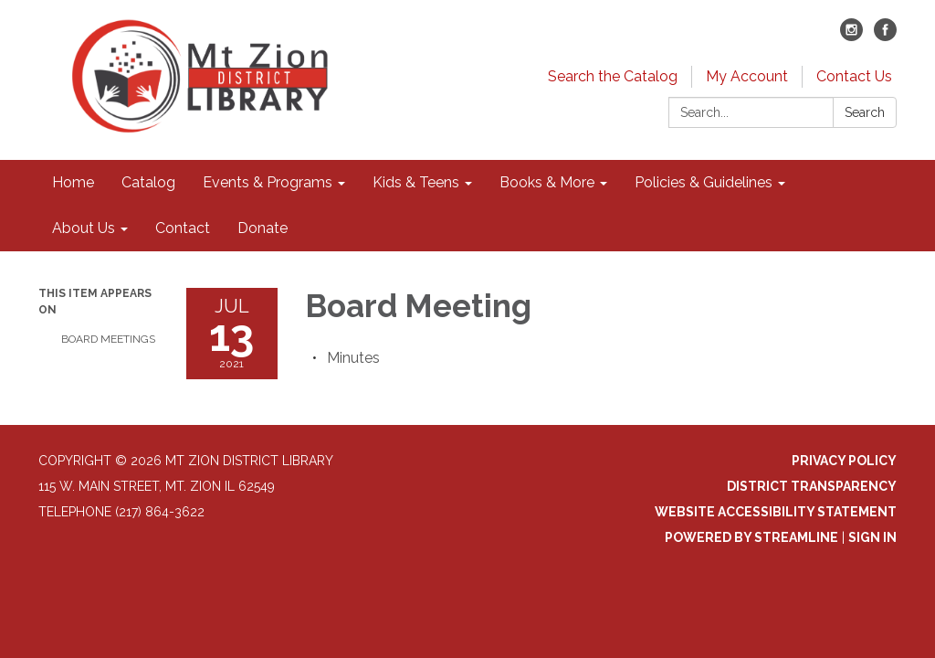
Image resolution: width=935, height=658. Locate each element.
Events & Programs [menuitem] (267, 182)
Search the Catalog (613, 76)
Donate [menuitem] (262, 228)
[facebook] (885, 36)
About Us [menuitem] (83, 228)
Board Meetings (108, 339)
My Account (747, 76)
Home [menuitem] (73, 182)
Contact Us (854, 76)
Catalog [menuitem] (148, 182)
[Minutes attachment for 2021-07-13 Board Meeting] (353, 357)
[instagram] (851, 36)
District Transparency (812, 486)
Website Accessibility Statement (776, 511)
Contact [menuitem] (182, 228)
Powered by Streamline (751, 537)
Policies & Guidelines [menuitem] (703, 182)
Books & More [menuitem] (546, 182)
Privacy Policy (844, 460)
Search (865, 112)
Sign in (872, 537)
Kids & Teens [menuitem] (416, 182)
